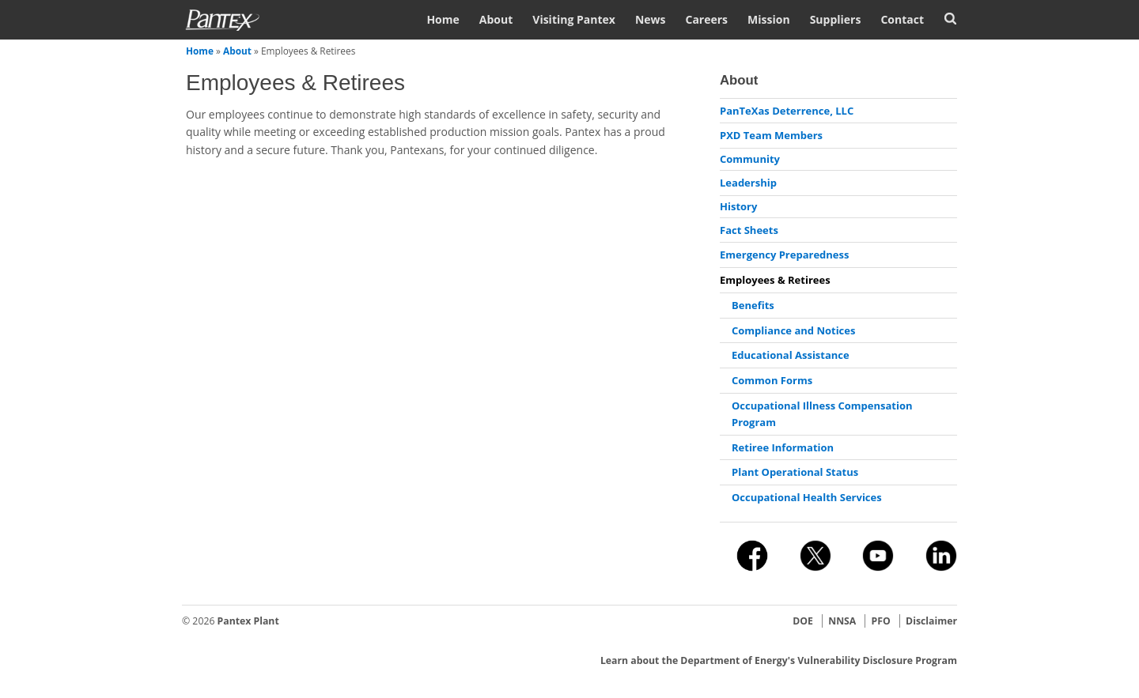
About (496, 19)
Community (750, 159)
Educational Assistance (791, 355)
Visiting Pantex (573, 19)
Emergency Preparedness (784, 254)
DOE (803, 621)
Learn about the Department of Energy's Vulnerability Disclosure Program (778, 660)
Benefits (753, 305)
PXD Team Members (771, 135)
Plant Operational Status (795, 472)
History (738, 206)
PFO (881, 621)
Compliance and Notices (793, 330)
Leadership (748, 182)
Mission (768, 19)
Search (950, 18)
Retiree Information (783, 447)
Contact (902, 19)
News (650, 19)
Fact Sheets (749, 230)
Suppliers (835, 19)
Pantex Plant (248, 621)
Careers (706, 19)
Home (442, 19)
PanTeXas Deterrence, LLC (786, 111)
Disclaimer (931, 621)
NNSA (842, 621)
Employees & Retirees (775, 280)
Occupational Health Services (807, 497)
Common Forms (772, 380)
